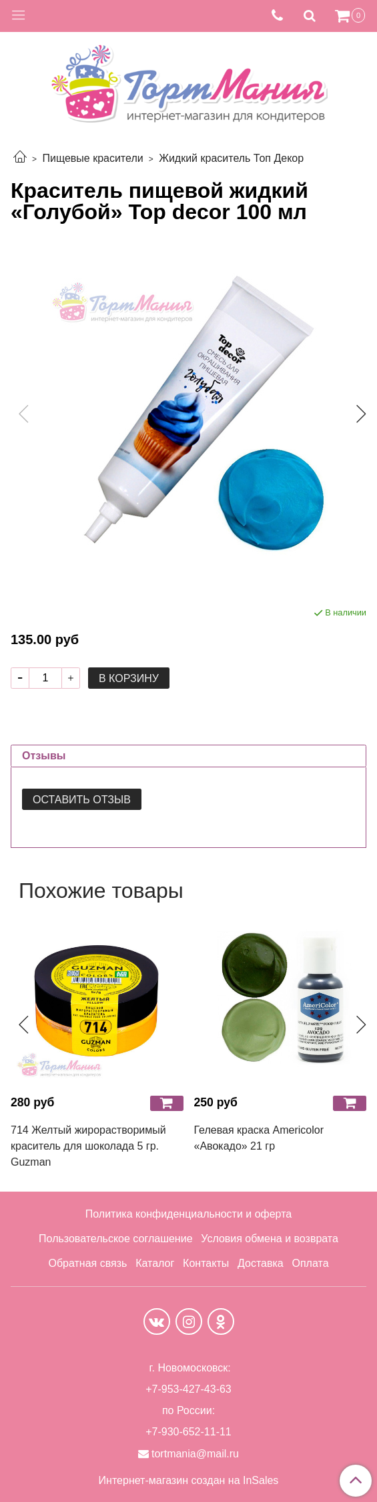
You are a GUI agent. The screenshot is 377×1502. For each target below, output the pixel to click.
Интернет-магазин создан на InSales (189, 1480)
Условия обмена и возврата (269, 1238)
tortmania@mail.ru (195, 1453)
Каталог (154, 1263)
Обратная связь (87, 1263)
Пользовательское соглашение (115, 1238)
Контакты (206, 1263)
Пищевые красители (92, 158)
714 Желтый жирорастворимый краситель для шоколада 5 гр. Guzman (88, 1146)
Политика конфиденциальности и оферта (188, 1214)
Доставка (261, 1263)
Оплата (310, 1263)
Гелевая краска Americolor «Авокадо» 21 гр (259, 1138)
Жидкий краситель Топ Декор (231, 158)
